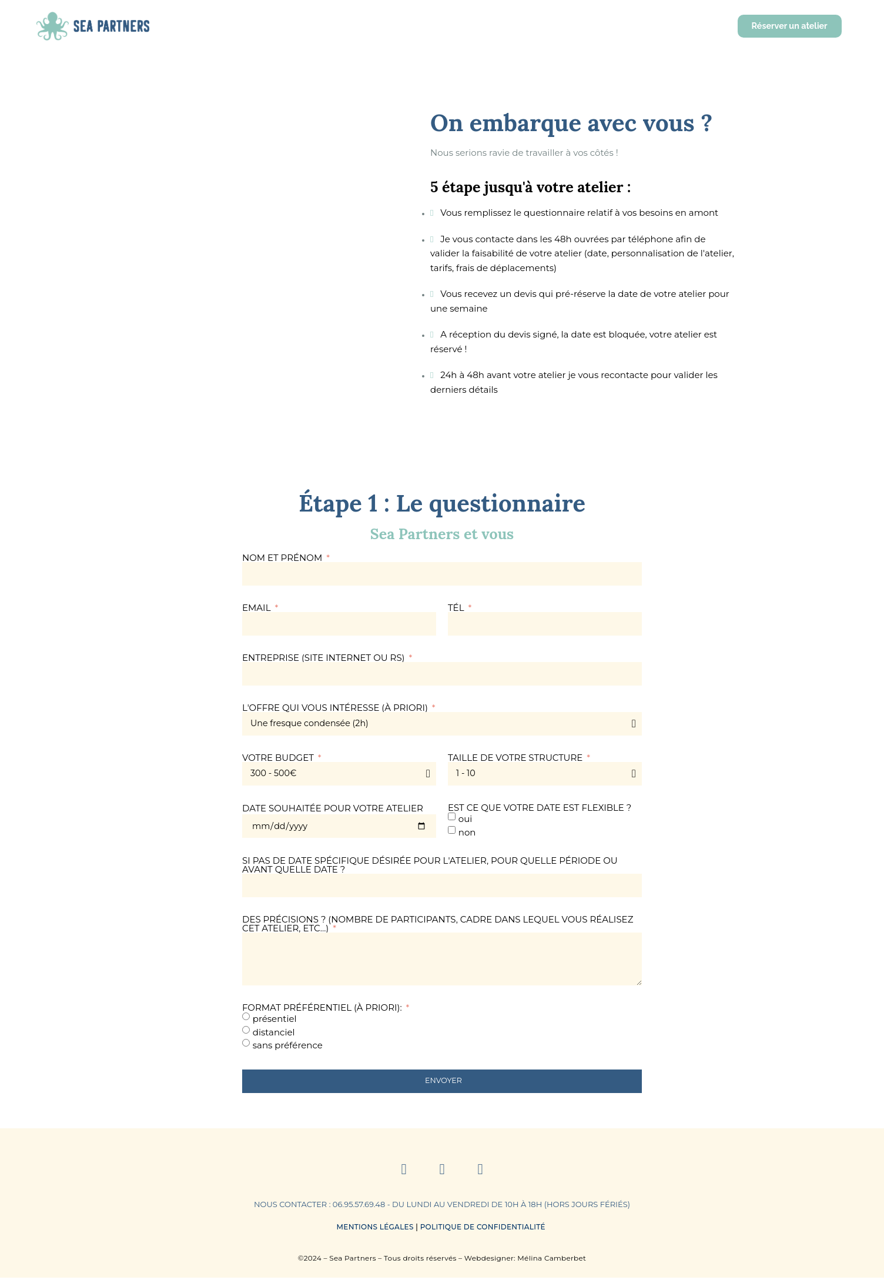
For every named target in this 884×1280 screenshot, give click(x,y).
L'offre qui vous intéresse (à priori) (336, 707)
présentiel (275, 1021)
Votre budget (279, 757)
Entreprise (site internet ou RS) (324, 657)
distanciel (274, 1034)
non (467, 831)
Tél (457, 607)
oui (465, 818)
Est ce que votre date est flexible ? (539, 807)
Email (257, 607)
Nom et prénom (283, 557)
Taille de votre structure (516, 757)
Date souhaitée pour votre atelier (332, 808)
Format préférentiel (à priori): (323, 1009)
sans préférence (288, 1047)
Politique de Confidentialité (484, 1229)
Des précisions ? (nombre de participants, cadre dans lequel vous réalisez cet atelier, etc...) (437, 924)
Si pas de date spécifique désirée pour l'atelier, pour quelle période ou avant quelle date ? (430, 865)
